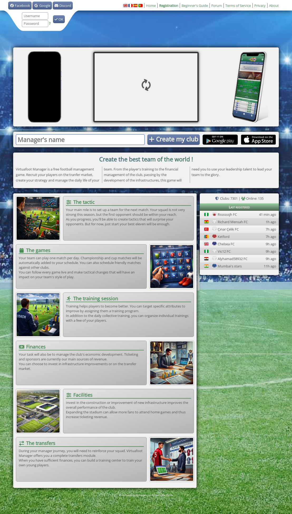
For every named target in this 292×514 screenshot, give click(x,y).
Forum (216, 5)
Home (151, 5)
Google (42, 5)
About (274, 5)
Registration (168, 5)
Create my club (173, 139)
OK (59, 19)
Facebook (20, 5)
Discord (62, 5)
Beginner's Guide (195, 5)
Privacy (260, 5)
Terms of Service (238, 5)
